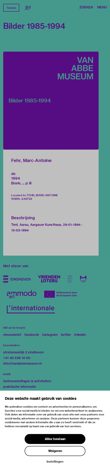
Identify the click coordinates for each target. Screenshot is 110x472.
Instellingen (55, 462)
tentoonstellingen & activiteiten (27, 381)
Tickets (11, 8)
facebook (31, 335)
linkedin (80, 335)
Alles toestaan (55, 439)
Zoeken (86, 7)
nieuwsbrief (12, 335)
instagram (50, 335)
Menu (102, 7)
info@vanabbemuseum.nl (22, 363)
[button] (51, 101)
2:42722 (26, 199)
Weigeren (55, 451)
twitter (66, 335)
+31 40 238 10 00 (16, 358)
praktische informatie (19, 387)
